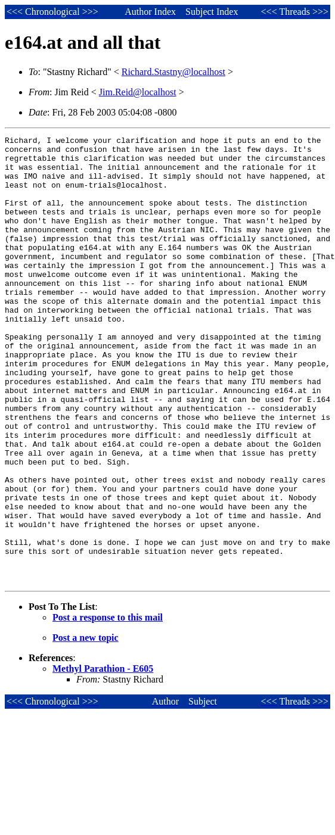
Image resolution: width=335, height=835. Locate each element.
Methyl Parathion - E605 (102, 758)
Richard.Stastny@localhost (173, 72)
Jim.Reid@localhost (137, 92)
